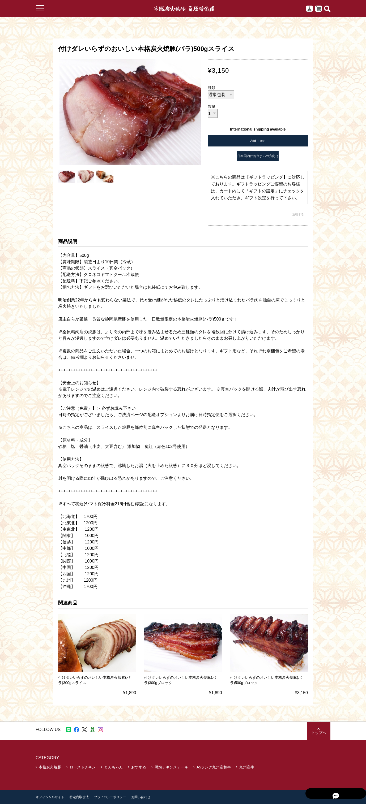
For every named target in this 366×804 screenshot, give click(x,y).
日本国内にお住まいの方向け (258, 156)
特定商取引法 (79, 797)
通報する (298, 214)
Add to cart (258, 141)
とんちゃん (113, 767)
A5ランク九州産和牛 (214, 767)
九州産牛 (246, 767)
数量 (211, 106)
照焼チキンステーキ (171, 767)
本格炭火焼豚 (50, 767)
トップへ (318, 731)
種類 (211, 87)
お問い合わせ (140, 797)
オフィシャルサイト (50, 797)
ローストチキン (83, 767)
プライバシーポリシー (110, 797)
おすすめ (138, 767)
